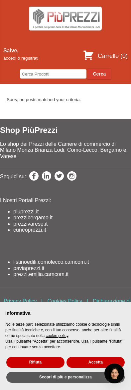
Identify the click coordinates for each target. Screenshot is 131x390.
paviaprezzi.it (28, 268)
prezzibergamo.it (33, 217)
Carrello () (105, 56)
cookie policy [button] (57, 335)
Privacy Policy (20, 301)
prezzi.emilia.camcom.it (40, 274)
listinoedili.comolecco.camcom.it (51, 262)
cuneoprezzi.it (29, 230)
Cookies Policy (64, 301)
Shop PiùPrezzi (29, 130)
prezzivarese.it (30, 224)
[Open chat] (114, 373)
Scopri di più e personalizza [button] (65, 377)
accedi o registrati (21, 58)
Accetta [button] (95, 362)
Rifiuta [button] (35, 362)
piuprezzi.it (26, 211)
